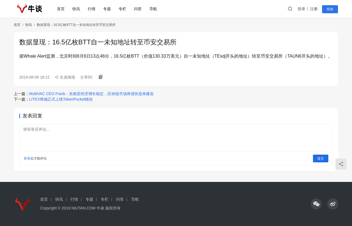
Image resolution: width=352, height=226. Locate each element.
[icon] (316, 203)
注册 (314, 9)
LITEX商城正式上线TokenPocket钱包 (61, 99)
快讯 (77, 9)
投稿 (330, 9)
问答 (138, 9)
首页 (61, 9)
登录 (302, 9)
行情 (92, 9)
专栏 (123, 9)
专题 (107, 9)
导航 (154, 9)
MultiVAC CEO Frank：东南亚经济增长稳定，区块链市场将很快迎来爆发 (91, 94)
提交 (320, 158)
